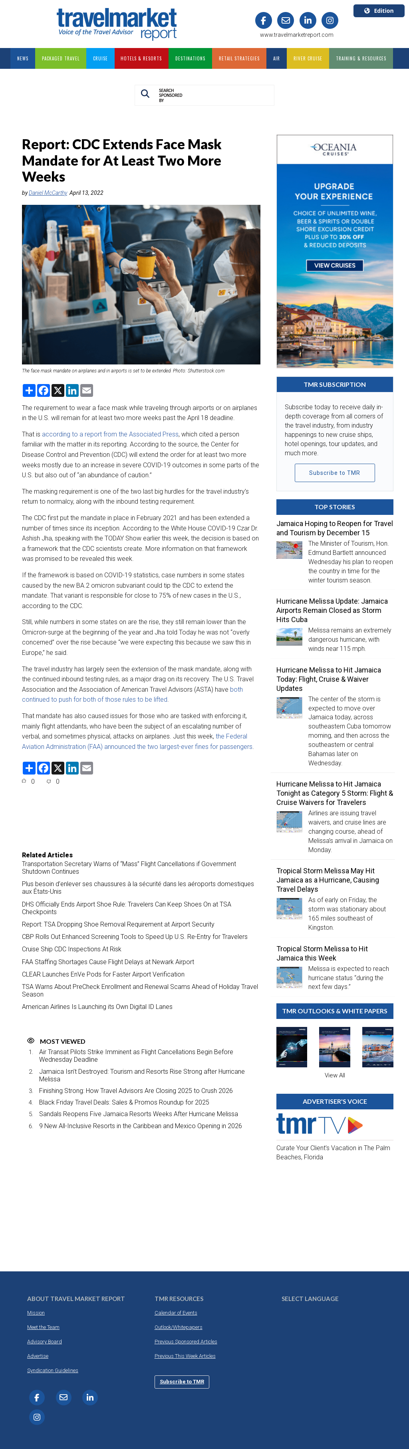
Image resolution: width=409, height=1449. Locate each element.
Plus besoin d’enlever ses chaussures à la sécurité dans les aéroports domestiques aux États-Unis (138, 887)
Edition (378, 10)
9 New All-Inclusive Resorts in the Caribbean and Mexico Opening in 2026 (140, 1126)
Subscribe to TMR (334, 473)
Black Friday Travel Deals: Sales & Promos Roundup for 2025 (124, 1102)
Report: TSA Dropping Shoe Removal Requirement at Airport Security (118, 924)
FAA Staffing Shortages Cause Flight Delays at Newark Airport (108, 962)
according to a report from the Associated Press (110, 434)
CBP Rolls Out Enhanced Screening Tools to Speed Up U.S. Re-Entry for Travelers (135, 937)
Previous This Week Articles (185, 1356)
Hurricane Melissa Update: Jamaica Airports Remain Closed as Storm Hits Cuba (332, 610)
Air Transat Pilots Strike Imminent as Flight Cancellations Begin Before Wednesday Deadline (136, 1055)
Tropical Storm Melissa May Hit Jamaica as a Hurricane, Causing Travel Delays (327, 880)
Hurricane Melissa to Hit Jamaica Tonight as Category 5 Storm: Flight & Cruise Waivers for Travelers (334, 793)
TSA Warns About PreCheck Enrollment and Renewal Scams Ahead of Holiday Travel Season (140, 990)
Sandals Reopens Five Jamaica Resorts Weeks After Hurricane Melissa (138, 1114)
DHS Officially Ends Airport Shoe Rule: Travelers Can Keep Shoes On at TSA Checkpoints (126, 908)
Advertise (37, 1356)
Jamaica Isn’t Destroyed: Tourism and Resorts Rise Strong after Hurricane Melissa (142, 1075)
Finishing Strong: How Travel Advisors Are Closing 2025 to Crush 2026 (136, 1091)
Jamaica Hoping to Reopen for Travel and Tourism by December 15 (334, 528)
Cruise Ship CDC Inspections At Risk (71, 949)
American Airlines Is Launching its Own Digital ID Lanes (97, 1007)
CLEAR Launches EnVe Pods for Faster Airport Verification (103, 974)
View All (335, 1075)
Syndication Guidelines (52, 1370)
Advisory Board (44, 1342)
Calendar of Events (176, 1313)
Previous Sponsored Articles (186, 1342)
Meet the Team (43, 1327)
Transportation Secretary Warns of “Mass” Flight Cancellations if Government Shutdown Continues (129, 867)
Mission (36, 1313)
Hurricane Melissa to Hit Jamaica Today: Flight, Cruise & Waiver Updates (328, 679)
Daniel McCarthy (48, 193)
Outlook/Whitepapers (179, 1327)
